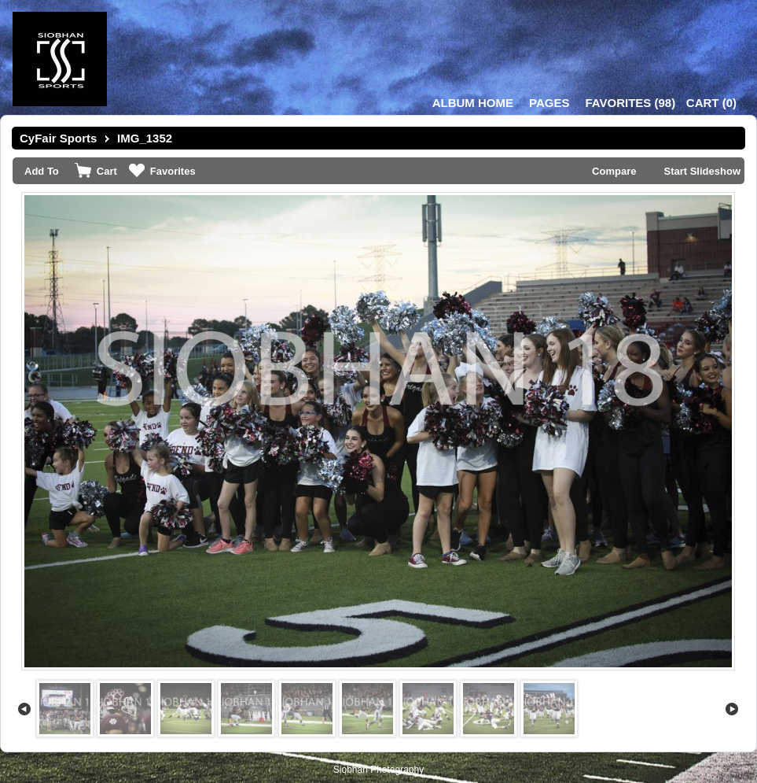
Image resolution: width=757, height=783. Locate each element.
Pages (549, 102)
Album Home (472, 102)
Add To (41, 171)
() (630, 102)
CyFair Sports (58, 138)
